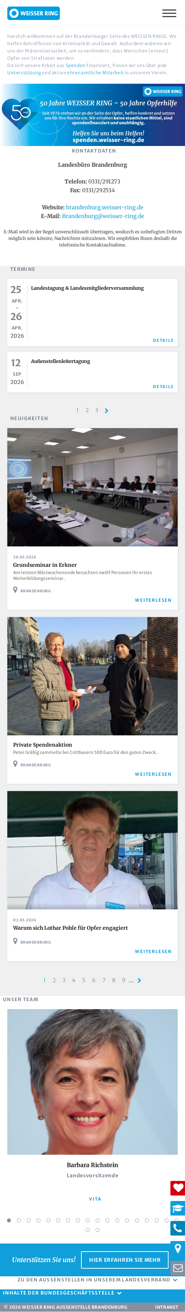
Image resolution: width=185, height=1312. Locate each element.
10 (98, 1220)
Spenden (76, 65)
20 (98, 1230)
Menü (170, 12)
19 (88, 1230)
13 (127, 1220)
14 (137, 1220)
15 (147, 1220)
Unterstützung (24, 72)
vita (95, 1199)
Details (163, 340)
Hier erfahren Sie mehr (125, 1260)
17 (167, 1220)
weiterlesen (153, 600)
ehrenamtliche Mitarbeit (95, 72)
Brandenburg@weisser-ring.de (103, 216)
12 (117, 1220)
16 (157, 1220)
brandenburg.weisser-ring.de (104, 207)
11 (107, 1220)
